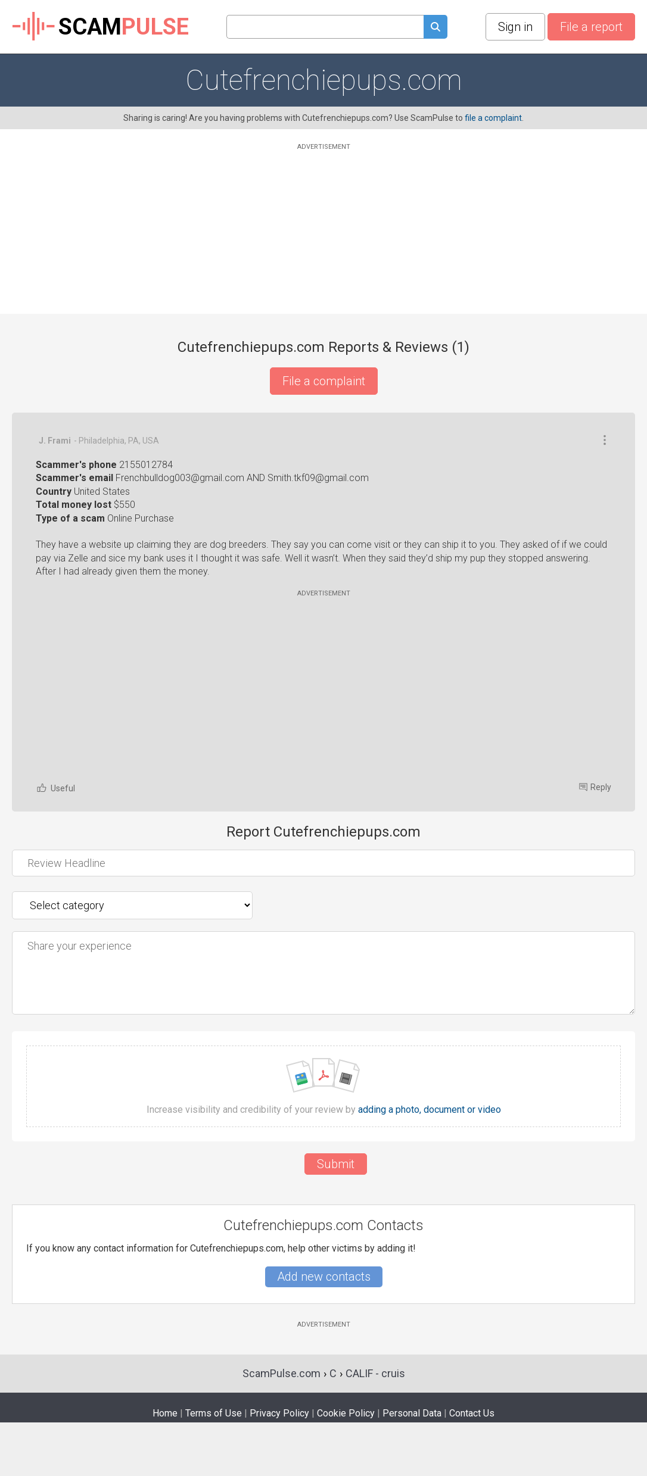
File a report (591, 27)
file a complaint (493, 118)
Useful (55, 788)
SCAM (100, 27)
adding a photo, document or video (429, 1110)
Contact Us (471, 1413)
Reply (595, 787)
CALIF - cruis (375, 1373)
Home (165, 1413)
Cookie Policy (346, 1413)
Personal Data (411, 1413)
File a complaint (323, 381)
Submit (335, 1164)
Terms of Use (213, 1413)
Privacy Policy (279, 1413)
